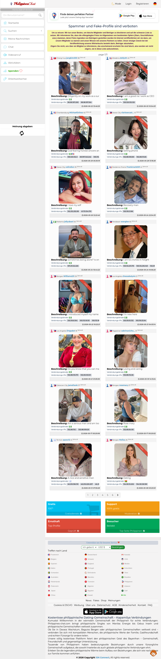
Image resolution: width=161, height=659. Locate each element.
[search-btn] (40, 15)
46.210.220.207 (87, 484)
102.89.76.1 (72, 430)
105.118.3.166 (128, 211)
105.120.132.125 (129, 102)
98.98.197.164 (86, 102)
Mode (116, 3)
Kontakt (142, 605)
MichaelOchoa (76, 112)
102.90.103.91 (86, 375)
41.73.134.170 (86, 211)
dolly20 (123, 58)
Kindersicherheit (127, 605)
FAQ (150, 605)
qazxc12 (66, 440)
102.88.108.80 (128, 157)
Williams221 (68, 276)
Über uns (90, 605)
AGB (114, 605)
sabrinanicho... (128, 331)
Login (129, 3)
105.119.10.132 (128, 321)
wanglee (125, 221)
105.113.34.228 (99, 157)
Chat (22, 3)
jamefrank (73, 385)
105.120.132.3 (72, 157)
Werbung (79, 605)
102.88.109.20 (83, 430)
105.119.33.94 (141, 321)
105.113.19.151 (85, 321)
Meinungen (114, 600)
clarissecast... (127, 112)
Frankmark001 (133, 167)
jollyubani (69, 221)
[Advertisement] (103, 15)
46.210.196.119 (73, 484)
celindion (70, 167)
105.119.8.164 (72, 321)
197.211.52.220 (73, 266)
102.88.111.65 (141, 157)
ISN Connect (102, 657)
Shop (103, 600)
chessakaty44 (128, 276)
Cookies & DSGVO (63, 605)
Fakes (96, 600)
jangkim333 (71, 58)
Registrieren (142, 3)
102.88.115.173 (73, 375)
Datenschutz (103, 605)
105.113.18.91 (96, 321)
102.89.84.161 (128, 430)
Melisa (122, 440)
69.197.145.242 (85, 157)
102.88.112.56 (128, 375)
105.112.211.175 (128, 266)
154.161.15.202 (128, 484)
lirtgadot (71, 331)
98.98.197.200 (73, 102)
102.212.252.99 (73, 211)
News (89, 600)
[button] (75, 58)
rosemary (123, 385)
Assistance (153, 653)
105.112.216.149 (142, 266)
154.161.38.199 (141, 484)
